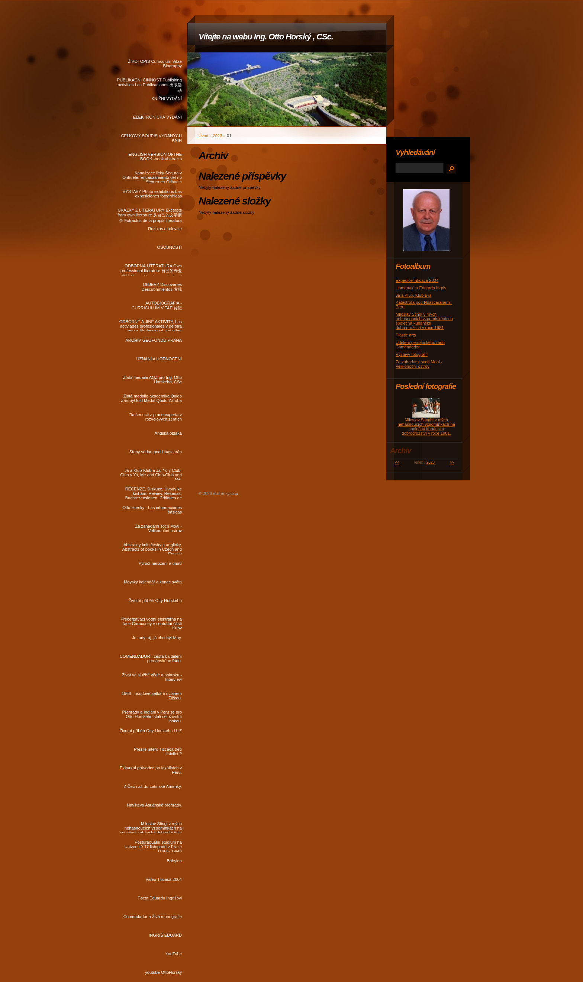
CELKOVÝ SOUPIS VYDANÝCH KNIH (151, 137)
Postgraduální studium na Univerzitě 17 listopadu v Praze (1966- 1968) (153, 846)
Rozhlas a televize (165, 228)
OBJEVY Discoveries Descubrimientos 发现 (162, 287)
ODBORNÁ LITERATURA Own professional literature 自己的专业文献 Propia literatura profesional (151, 270)
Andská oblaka (168, 433)
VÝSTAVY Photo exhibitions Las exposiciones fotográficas (152, 193)
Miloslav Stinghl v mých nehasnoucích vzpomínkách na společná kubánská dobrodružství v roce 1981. (426, 426)
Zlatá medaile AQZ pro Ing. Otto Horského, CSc (152, 379)
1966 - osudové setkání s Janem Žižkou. (152, 695)
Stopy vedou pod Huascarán (155, 452)
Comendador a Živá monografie (152, 916)
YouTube (173, 954)
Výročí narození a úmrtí (160, 563)
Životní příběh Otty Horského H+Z (150, 730)
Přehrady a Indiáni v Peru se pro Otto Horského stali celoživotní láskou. (152, 716)
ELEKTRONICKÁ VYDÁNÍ (157, 117)
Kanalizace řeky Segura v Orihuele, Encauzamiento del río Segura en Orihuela (152, 177)
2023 (217, 135)
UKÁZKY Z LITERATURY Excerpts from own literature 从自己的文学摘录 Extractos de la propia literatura (149, 214)
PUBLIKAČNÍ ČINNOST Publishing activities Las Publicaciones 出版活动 (149, 84)
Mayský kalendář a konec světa (153, 582)
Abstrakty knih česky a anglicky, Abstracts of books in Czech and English (152, 548)
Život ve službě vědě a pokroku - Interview (152, 677)
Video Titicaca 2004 (164, 879)
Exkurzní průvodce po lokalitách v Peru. (151, 770)
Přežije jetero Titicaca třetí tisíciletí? (158, 751)
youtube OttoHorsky (163, 972)
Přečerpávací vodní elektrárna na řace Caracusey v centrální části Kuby (151, 623)
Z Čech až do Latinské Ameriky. (153, 786)
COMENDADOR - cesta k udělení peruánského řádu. (151, 658)
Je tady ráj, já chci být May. (157, 637)
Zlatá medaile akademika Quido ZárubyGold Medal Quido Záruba (151, 398)
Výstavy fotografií (412, 354)
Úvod (203, 135)
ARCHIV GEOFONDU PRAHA (153, 340)
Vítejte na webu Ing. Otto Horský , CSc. (266, 36)
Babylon (174, 861)
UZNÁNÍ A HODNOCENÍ (159, 359)
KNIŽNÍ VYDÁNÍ (167, 98)
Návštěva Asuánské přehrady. (154, 805)
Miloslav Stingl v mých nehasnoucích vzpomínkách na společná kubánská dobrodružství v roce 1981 (151, 827)
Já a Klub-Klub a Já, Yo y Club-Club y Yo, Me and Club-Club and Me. (151, 474)
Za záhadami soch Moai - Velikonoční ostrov (158, 528)
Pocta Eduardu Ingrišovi (160, 898)
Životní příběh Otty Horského (155, 600)
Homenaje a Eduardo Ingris (421, 288)
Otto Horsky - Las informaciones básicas (152, 509)
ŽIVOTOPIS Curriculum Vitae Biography (155, 63)
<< (397, 462)
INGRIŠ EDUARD (165, 935)
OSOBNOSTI (169, 247)
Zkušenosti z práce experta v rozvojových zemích (155, 416)
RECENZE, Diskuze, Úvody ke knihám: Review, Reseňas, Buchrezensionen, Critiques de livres (153, 493)
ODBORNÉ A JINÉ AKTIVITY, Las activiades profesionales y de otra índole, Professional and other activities (150, 325)
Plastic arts (406, 335)
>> (452, 462)
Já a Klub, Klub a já (413, 295)
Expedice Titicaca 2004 (417, 280)
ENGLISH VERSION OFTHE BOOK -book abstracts (155, 156)
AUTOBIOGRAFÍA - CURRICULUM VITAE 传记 (157, 305)
